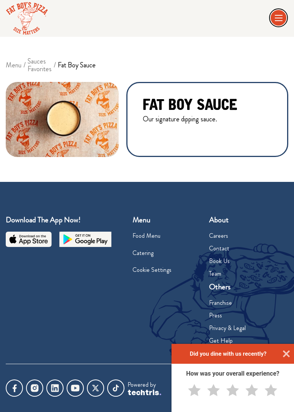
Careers (218, 235)
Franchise (220, 302)
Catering (143, 253)
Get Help (221, 340)
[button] (279, 18)
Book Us (219, 261)
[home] (27, 18)
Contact (219, 248)
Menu (13, 65)
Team (215, 273)
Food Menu (146, 235)
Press (215, 315)
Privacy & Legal (227, 328)
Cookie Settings (152, 269)
